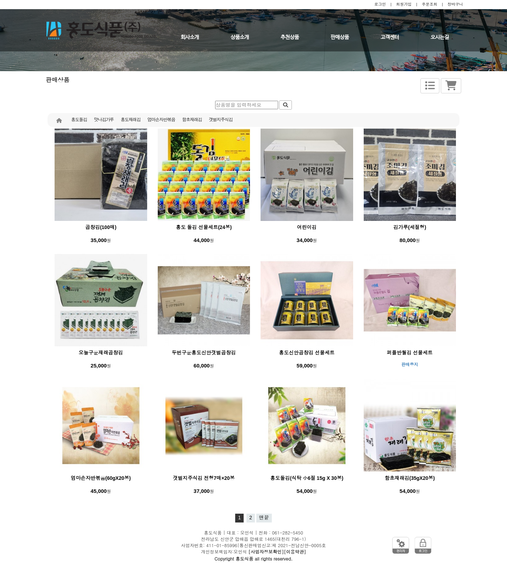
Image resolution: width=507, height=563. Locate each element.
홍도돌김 (79, 119)
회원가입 (404, 4)
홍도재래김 (130, 119)
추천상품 (290, 37)
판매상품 (340, 37)
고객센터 (390, 37)
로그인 (380, 4)
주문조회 (429, 4)
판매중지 (409, 364)
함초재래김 (192, 119)
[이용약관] (295, 552)
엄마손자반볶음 (161, 119)
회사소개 (190, 37)
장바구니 (455, 4)
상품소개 (240, 37)
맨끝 (264, 517)
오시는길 (440, 37)
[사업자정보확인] (266, 552)
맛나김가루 (104, 119)
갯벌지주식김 (220, 119)
